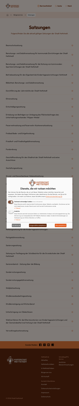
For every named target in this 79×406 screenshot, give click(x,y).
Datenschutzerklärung (53, 196)
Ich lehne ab (16, 225)
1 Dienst (17, 208)
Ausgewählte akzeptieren (38, 225)
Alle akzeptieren (60, 225)
